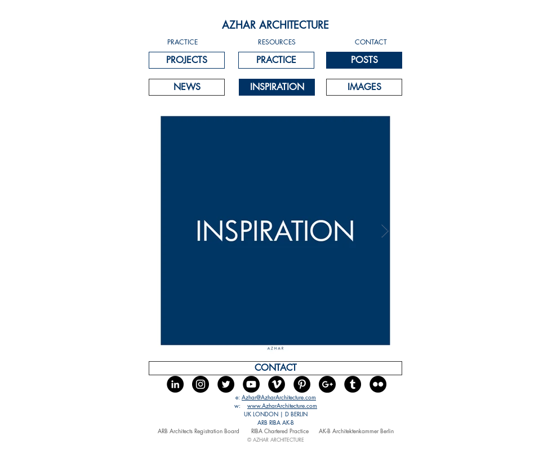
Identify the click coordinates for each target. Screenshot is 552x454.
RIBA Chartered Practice (280, 430)
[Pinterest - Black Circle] (301, 384)
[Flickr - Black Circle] (378, 384)
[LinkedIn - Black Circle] (175, 384)
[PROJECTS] (187, 60)
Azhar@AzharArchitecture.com (279, 397)
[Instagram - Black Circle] (200, 384)
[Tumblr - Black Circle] (352, 384)
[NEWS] (187, 87)
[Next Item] (385, 230)
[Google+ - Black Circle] (327, 384)
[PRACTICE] (276, 60)
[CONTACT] (275, 368)
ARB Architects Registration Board (199, 430)
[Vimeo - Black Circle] (276, 384)
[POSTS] (364, 60)
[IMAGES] (364, 87)
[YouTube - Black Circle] (251, 384)
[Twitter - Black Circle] (225, 384)
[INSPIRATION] (277, 87)
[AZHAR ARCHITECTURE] (275, 25)
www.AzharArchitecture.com (282, 405)
